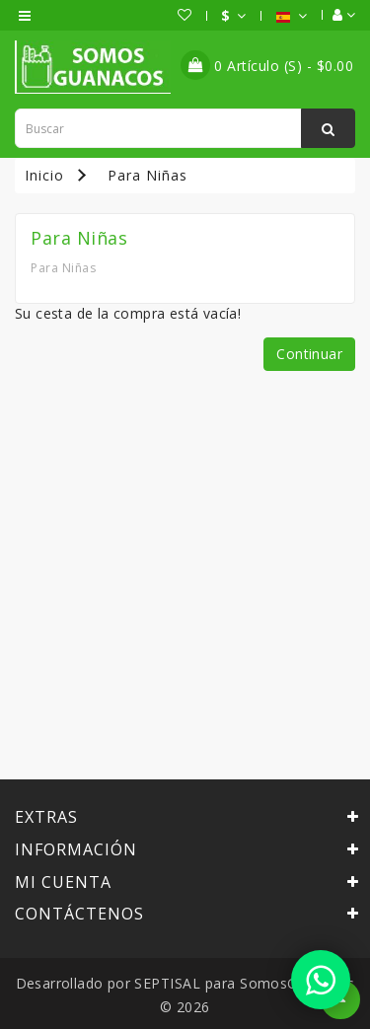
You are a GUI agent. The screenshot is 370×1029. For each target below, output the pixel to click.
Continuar (309, 353)
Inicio (44, 175)
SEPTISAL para (185, 983)
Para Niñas (147, 175)
